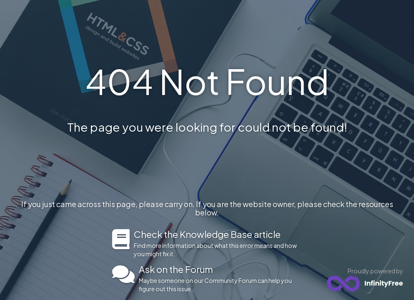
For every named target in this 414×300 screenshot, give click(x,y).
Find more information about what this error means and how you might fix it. (218, 243)
